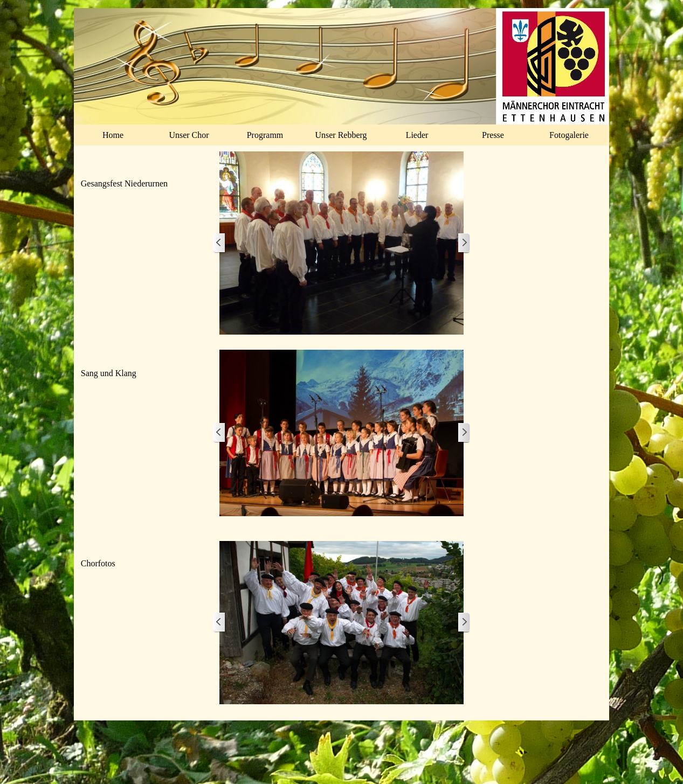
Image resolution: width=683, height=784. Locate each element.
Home (112, 135)
